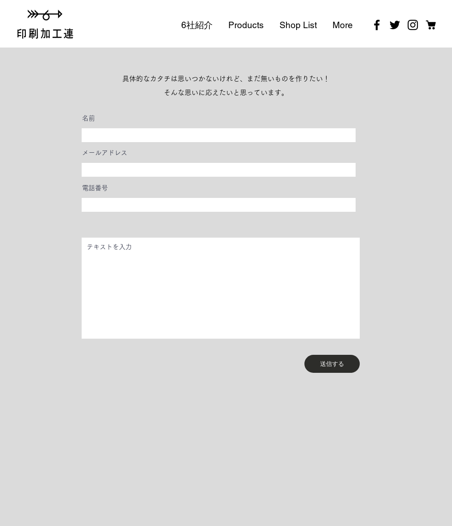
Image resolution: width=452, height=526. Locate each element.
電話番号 (95, 188)
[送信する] (332, 364)
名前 (88, 118)
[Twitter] (395, 25)
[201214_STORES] (431, 25)
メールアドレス (104, 152)
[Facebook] (377, 25)
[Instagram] (413, 25)
